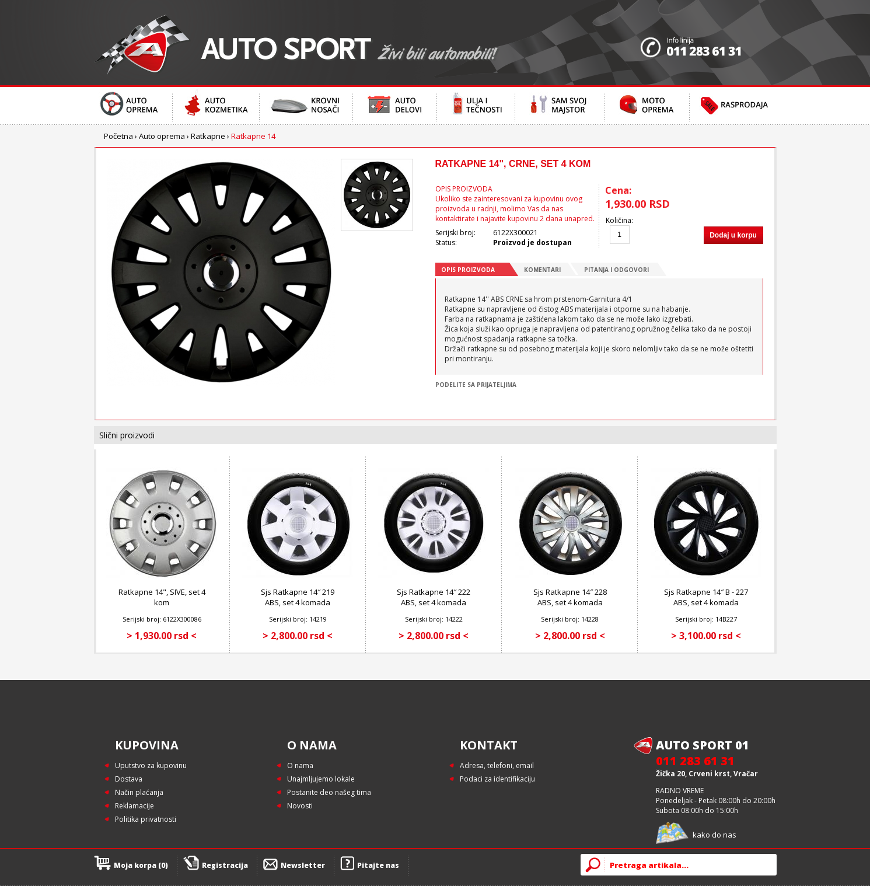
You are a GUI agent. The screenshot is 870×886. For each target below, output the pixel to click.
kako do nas (714, 834)
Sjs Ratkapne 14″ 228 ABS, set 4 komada (570, 597)
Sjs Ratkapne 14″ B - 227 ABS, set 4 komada (706, 597)
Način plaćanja (139, 792)
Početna (118, 136)
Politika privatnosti (145, 819)
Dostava (128, 779)
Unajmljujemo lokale (321, 779)
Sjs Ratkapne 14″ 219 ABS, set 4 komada (297, 597)
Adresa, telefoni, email (497, 765)
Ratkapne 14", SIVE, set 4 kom (161, 597)
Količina (618, 220)
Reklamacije (134, 806)
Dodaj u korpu (733, 235)
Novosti (300, 806)
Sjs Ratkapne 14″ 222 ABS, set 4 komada (433, 597)
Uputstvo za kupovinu (151, 765)
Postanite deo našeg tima (329, 792)
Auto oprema (162, 136)
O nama (300, 765)
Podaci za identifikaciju (497, 779)
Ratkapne (208, 136)
